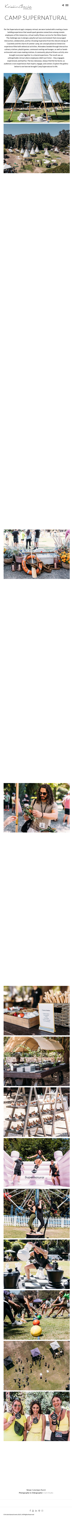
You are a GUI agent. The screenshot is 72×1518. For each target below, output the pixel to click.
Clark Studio (48, 1493)
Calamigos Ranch (39, 1490)
